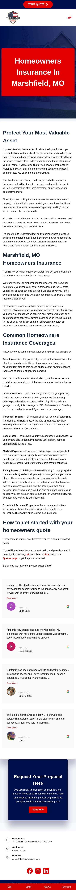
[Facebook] (30, 871)
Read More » (12, 598)
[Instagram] (38, 871)
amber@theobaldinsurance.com (25, 859)
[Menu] (69, 17)
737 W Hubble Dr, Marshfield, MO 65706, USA (32, 842)
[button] (38, 809)
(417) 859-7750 (18, 850)
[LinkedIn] (46, 871)
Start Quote (38, 4)
